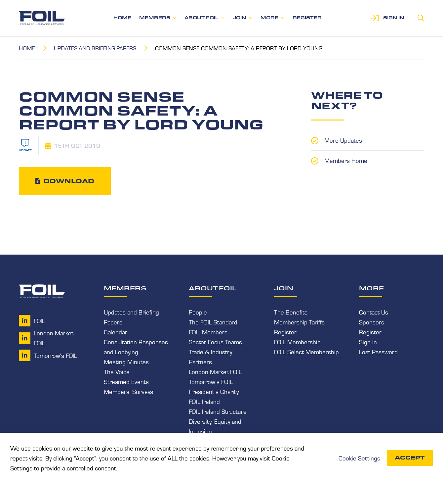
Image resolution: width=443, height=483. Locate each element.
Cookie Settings (359, 458)
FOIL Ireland (204, 401)
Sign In (368, 341)
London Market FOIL (215, 371)
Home (122, 18)
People (198, 311)
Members (154, 18)
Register (307, 18)
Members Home (345, 159)
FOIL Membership (297, 341)
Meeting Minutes (126, 361)
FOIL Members (208, 331)
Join (239, 18)
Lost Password (378, 351)
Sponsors (371, 321)
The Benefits (290, 311)
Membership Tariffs (299, 321)
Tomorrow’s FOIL (211, 381)
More (269, 18)
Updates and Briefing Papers (96, 48)
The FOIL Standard (213, 321)
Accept (410, 457)
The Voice (117, 371)
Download (68, 180)
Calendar (115, 331)
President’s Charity (214, 391)
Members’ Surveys (128, 391)
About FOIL (201, 18)
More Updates (343, 139)
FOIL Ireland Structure (218, 411)
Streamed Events (126, 381)
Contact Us (373, 311)
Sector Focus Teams (215, 341)
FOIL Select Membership (306, 351)
